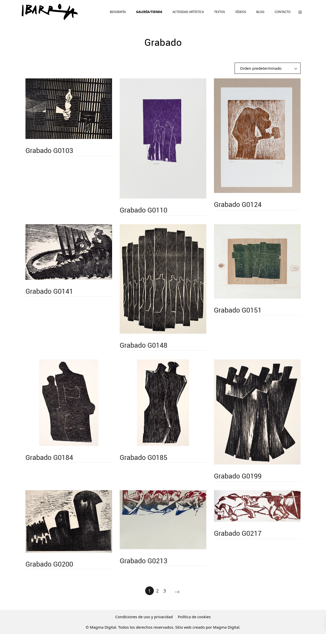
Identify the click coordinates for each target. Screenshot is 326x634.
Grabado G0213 (143, 560)
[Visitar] (300, 12)
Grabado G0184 (49, 457)
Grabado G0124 (238, 204)
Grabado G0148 (143, 345)
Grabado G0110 (143, 210)
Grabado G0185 (143, 457)
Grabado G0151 (238, 310)
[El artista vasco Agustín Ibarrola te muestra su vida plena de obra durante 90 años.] (50, 12)
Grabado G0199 (238, 476)
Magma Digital (226, 627)
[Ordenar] (268, 68)
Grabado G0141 (49, 291)
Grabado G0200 (49, 564)
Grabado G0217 (238, 533)
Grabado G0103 (49, 150)
